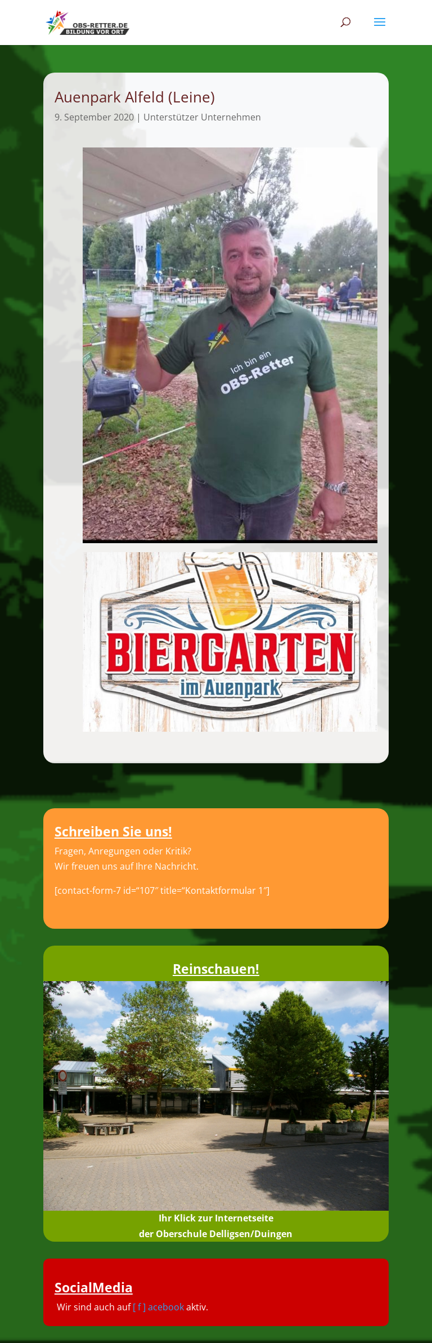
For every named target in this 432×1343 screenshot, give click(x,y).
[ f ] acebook (158, 1307)
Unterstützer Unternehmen (202, 117)
